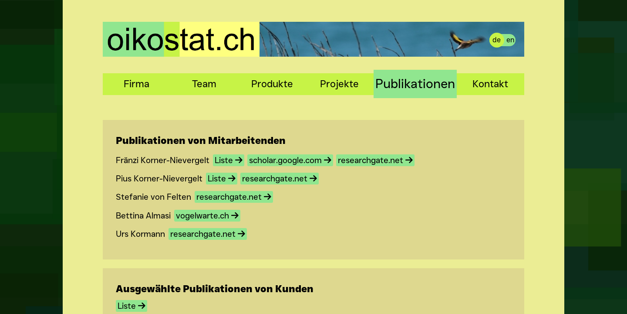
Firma (136, 84)
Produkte (272, 84)
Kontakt (490, 84)
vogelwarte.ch (207, 216)
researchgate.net (375, 160)
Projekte (339, 84)
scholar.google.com (290, 160)
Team (204, 84)
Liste (229, 160)
